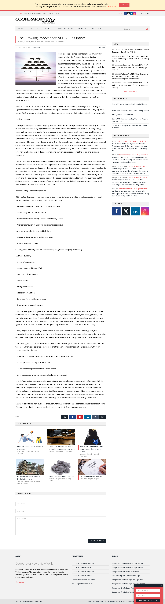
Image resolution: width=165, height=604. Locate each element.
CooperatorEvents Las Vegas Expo (125, 592)
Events (47, 28)
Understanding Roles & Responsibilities (131, 141)
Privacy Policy (39, 601)
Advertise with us (28, 601)
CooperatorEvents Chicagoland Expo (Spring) (128, 584)
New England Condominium (82, 584)
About (18, 556)
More (80, 28)
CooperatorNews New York (82, 575)
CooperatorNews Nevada (81, 567)
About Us (18, 601)
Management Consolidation (122, 115)
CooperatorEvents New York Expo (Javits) (127, 567)
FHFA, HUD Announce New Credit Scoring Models (43, 13)
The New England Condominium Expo (126, 575)
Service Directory (64, 28)
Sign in (119, 13)
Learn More (111, 6)
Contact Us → (20, 582)
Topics (32, 28)
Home (21, 28)
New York (145, 13)
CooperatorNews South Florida (83, 580)
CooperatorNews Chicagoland (83, 563)
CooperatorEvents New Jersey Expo (125, 571)
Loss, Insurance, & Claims (137, 166)
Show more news (130, 91)
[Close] (124, 5)
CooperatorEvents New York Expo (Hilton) (127, 563)
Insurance (102, 47)
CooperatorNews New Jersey (83, 571)
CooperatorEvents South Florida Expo (126, 588)
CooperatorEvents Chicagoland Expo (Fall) (127, 580)
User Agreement (120, 601)
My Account (97, 28)
